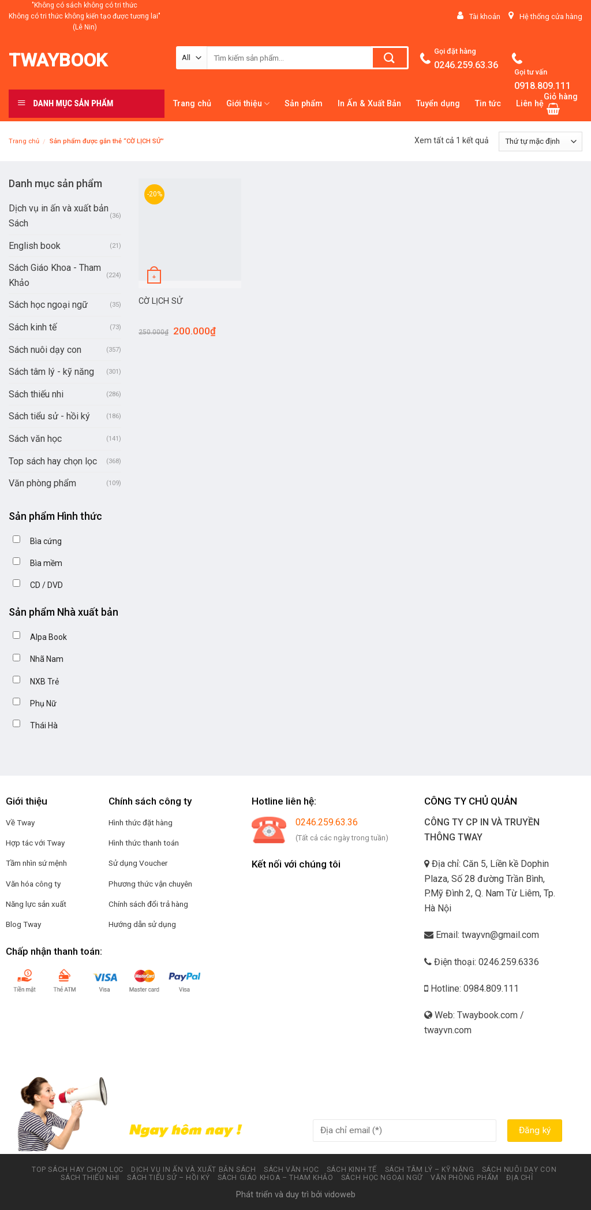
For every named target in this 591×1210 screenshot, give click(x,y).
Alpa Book (48, 637)
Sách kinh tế (33, 327)
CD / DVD (46, 585)
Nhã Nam (46, 659)
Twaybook (58, 60)
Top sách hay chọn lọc (53, 461)
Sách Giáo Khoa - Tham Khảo (55, 275)
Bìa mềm (46, 563)
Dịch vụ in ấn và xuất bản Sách (59, 216)
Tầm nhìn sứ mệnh (36, 863)
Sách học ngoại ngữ (48, 304)
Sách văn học (35, 438)
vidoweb (340, 1195)
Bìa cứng (46, 541)
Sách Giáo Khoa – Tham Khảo (276, 1178)
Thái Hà (44, 725)
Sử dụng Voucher (138, 863)
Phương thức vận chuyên (150, 883)
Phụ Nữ (43, 703)
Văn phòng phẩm (42, 483)
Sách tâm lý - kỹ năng (51, 371)
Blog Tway (23, 924)
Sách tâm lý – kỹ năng (429, 1170)
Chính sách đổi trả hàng (148, 904)
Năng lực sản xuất (36, 904)
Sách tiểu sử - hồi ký (49, 416)
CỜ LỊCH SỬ (160, 301)
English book (35, 245)
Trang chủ (24, 141)
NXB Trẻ (44, 681)
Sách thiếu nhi (36, 394)
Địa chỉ (519, 1178)
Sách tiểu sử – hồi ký (168, 1178)
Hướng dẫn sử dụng (142, 924)
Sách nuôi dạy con (45, 349)
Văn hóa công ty (33, 883)
